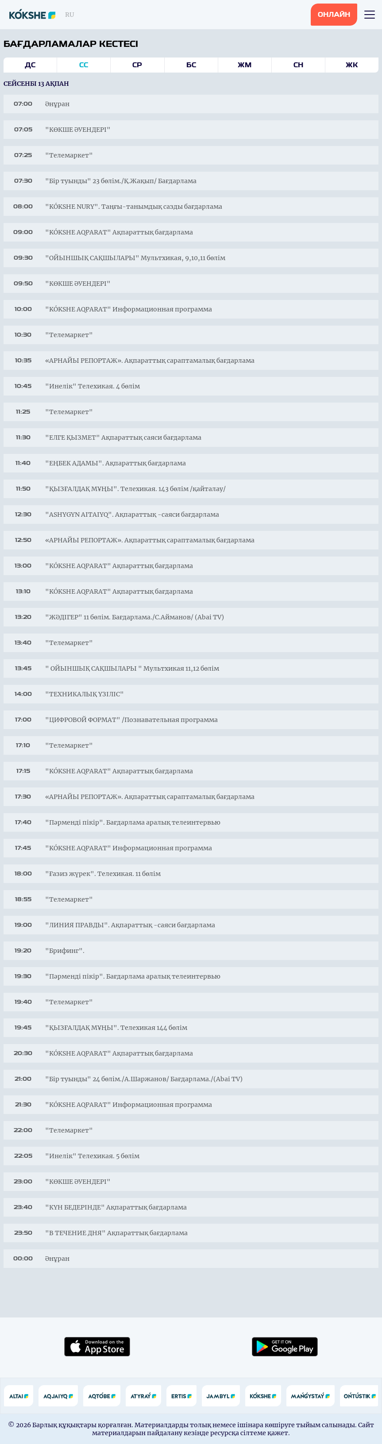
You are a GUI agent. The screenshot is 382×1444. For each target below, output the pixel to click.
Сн (298, 65)
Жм (244, 65)
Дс (30, 65)
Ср (137, 65)
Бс (191, 65)
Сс (83, 65)
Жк (352, 65)
